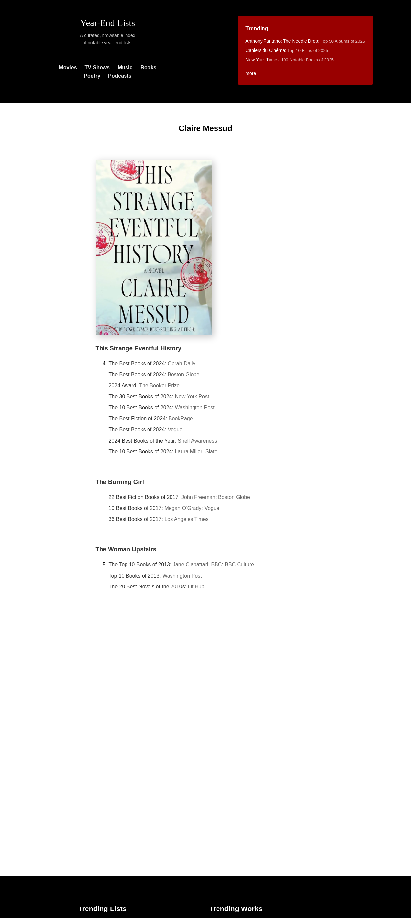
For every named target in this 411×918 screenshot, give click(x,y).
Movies (68, 67)
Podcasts (119, 76)
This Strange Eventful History (139, 348)
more (250, 73)
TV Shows (97, 67)
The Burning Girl (120, 481)
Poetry (92, 76)
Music (125, 67)
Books (148, 67)
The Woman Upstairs (126, 549)
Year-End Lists (107, 23)
